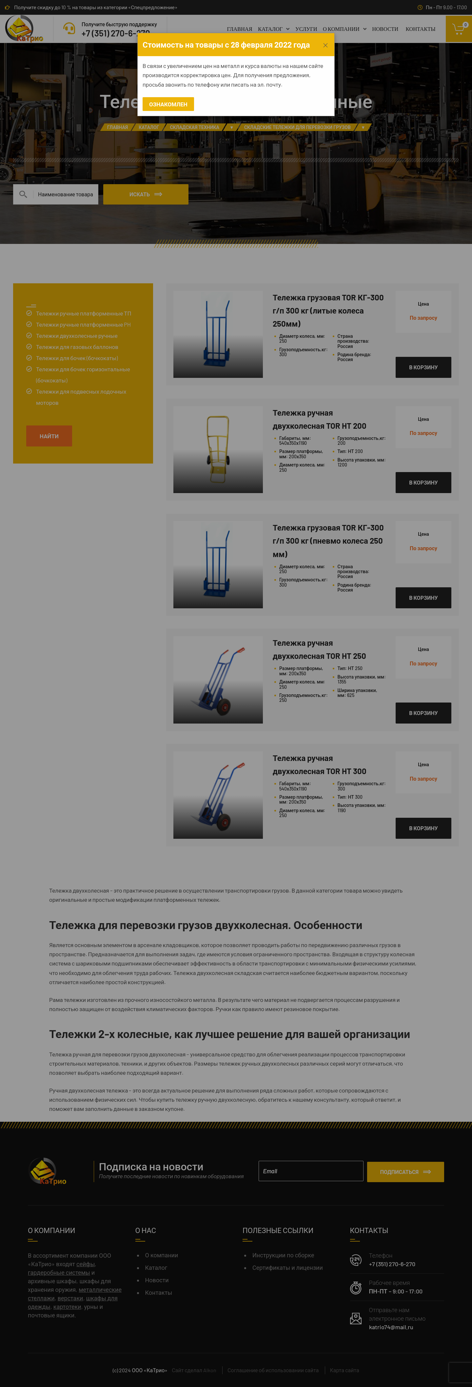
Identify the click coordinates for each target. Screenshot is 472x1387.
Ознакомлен (168, 104)
